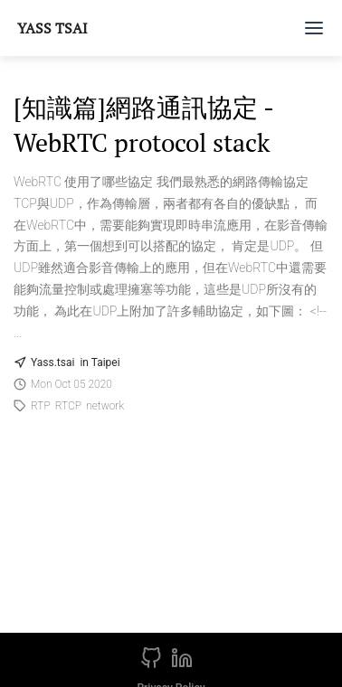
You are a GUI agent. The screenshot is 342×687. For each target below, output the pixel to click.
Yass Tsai (52, 28)
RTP (41, 405)
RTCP (68, 405)
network (105, 405)
